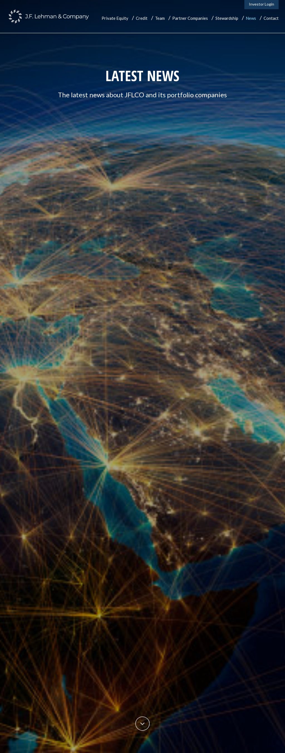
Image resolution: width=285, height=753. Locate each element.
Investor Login (261, 4)
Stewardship (226, 18)
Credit (142, 18)
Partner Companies (190, 18)
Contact (271, 18)
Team (160, 18)
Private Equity (115, 18)
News (251, 18)
